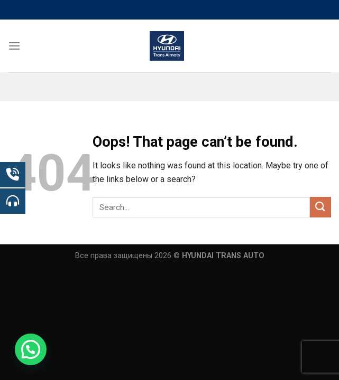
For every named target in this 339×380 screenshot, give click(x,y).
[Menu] (14, 46)
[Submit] (320, 207)
